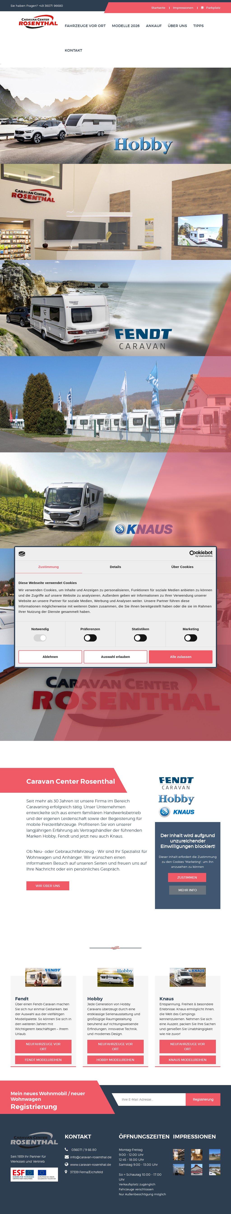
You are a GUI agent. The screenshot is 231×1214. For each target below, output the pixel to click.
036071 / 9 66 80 (81, 1150)
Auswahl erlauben (115, 657)
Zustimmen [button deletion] (187, 877)
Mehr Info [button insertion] (187, 890)
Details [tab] (115, 567)
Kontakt (73, 50)
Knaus (166, 999)
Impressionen (183, 8)
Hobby (95, 999)
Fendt (22, 999)
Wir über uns (48, 886)
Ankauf (154, 25)
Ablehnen (50, 657)
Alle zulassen (181, 657)
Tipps (198, 25)
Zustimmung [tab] (48, 567)
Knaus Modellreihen (187, 1060)
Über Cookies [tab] (182, 567)
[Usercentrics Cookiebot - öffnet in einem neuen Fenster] (193, 553)
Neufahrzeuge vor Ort (43, 1046)
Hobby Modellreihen (115, 1060)
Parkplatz (210, 8)
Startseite (158, 8)
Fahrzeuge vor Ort (85, 25)
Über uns (177, 25)
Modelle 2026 (126, 25)
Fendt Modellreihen (43, 1060)
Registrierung (203, 1099)
